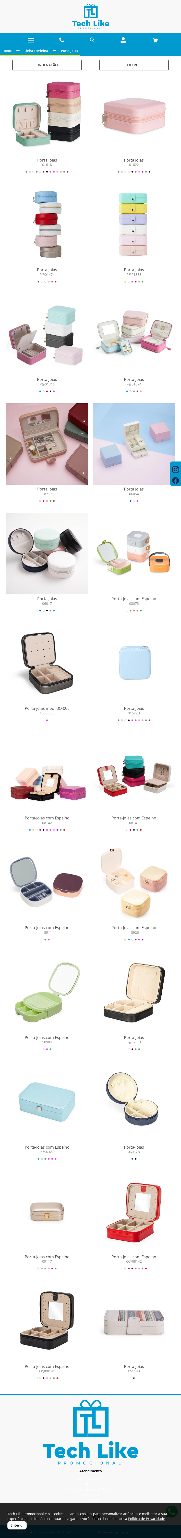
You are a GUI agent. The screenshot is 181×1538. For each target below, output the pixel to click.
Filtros (134, 65)
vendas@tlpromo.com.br (90, 1484)
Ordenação (47, 65)
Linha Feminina (36, 50)
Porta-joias (69, 50)
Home (7, 50)
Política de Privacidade (146, 1518)
